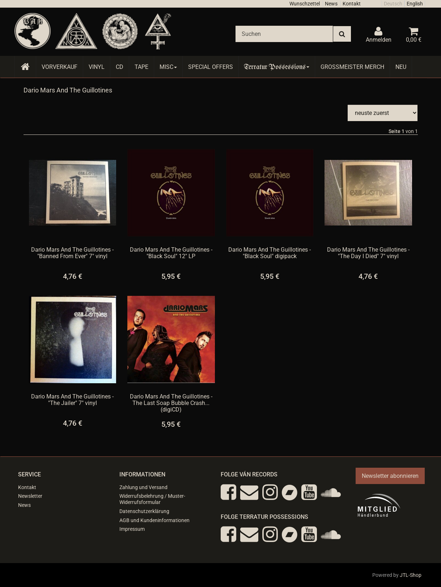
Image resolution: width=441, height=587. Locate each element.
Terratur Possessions (276, 67)
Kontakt (352, 4)
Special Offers (210, 66)
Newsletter (30, 496)
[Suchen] (284, 34)
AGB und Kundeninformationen (154, 520)
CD (119, 66)
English (415, 4)
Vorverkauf (59, 66)
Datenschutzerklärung (144, 511)
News (331, 4)
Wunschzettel (304, 4)
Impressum (132, 529)
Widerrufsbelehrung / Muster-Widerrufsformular (152, 499)
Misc (168, 66)
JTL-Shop (410, 575)
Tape (141, 66)
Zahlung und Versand (143, 487)
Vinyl (97, 66)
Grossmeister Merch (352, 66)
